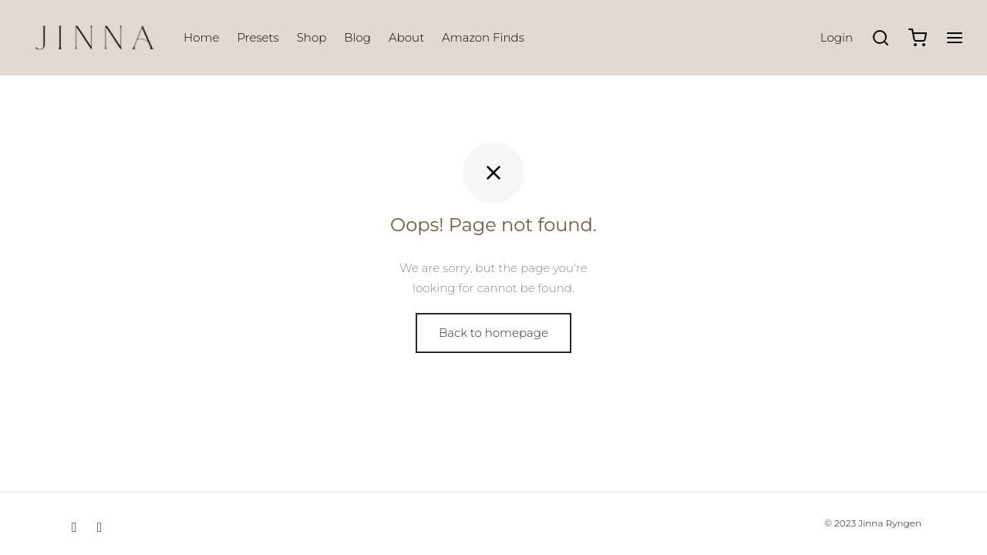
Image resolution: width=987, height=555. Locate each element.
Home (201, 37)
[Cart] (917, 38)
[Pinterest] (100, 527)
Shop (312, 37)
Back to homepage (493, 332)
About (406, 37)
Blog (357, 37)
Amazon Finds (483, 37)
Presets (257, 37)
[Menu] (954, 38)
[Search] (880, 38)
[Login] (836, 38)
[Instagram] (74, 527)
